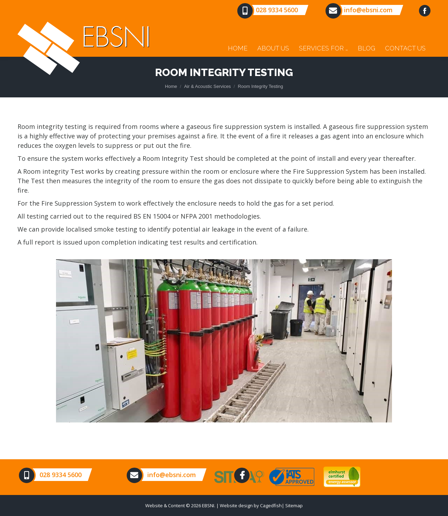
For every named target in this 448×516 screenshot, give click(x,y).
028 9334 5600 (277, 10)
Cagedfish (271, 505)
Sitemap (294, 505)
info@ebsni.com (368, 10)
